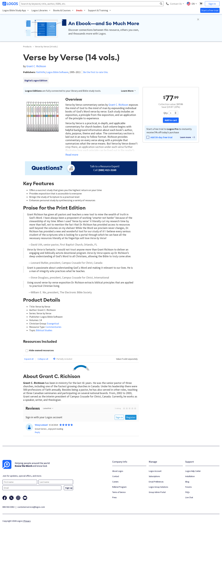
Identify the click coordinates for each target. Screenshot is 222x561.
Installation (190, 499)
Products (27, 46)
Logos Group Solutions (158, 510)
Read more (71, 154)
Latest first (48, 431)
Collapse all (43, 359)
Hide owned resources (41, 350)
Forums (188, 510)
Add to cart (171, 120)
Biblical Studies (44, 330)
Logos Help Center (193, 494)
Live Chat (189, 520)
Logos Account (155, 494)
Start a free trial (209, 10)
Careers (115, 505)
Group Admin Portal (157, 515)
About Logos (117, 494)
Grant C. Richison (36, 66)
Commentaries (53, 326)
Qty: (166, 113)
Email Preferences (156, 505)
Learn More (128, 90)
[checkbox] (40, 351)
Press (114, 520)
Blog (187, 505)
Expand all (28, 359)
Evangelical (53, 323)
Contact (115, 499)
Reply (37, 455)
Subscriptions (154, 499)
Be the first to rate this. (95, 72)
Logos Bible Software (57, 72)
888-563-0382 (8, 530)
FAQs (187, 515)
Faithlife (40, 72)
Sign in (119, 440)
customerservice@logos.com (31, 530)
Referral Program (119, 510)
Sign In (212, 3)
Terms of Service (118, 515)
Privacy (27, 544)
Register (130, 440)
